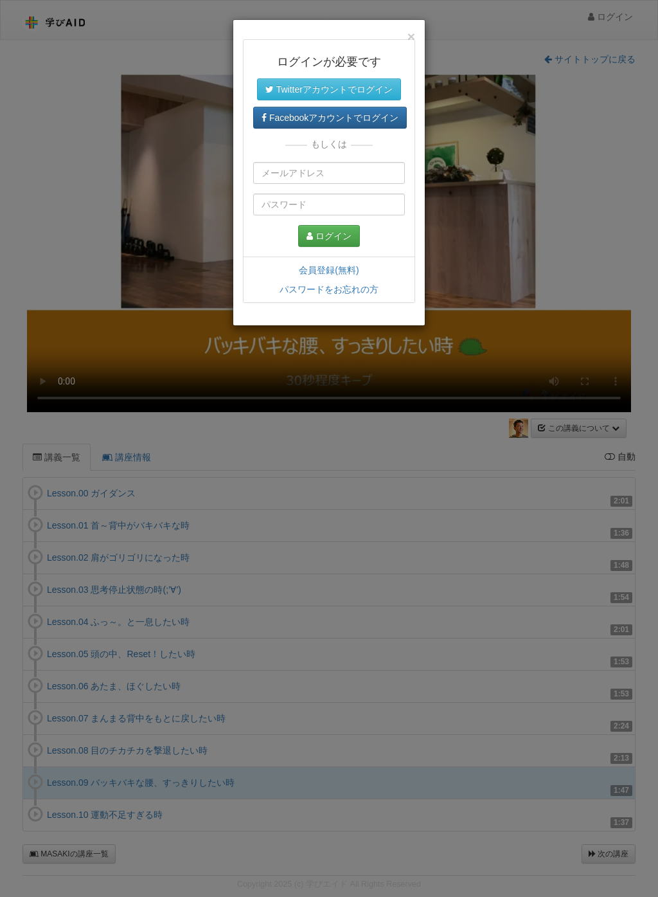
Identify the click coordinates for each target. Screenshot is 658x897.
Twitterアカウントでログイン (329, 89)
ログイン (329, 236)
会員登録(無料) (329, 270)
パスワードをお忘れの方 (329, 289)
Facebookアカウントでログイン (330, 118)
